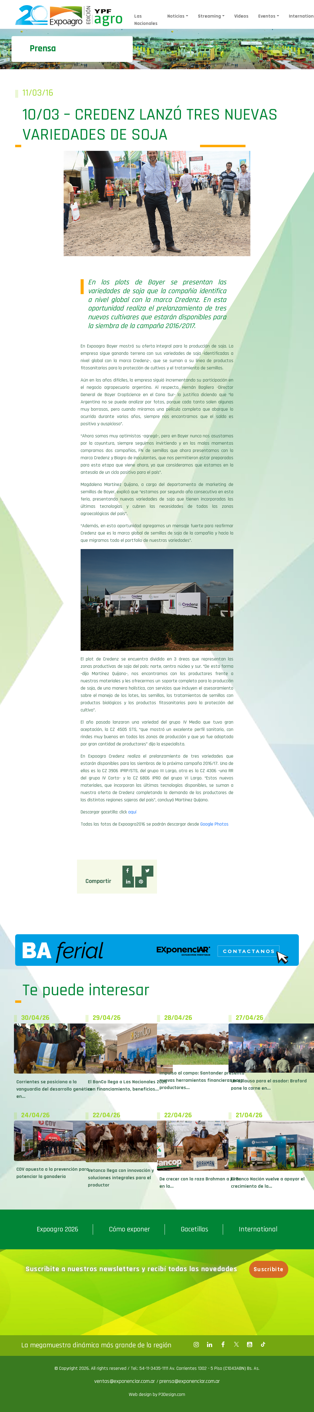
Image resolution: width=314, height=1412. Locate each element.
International (258, 1229)
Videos (241, 16)
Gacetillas (194, 1229)
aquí (132, 812)
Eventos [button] (267, 16)
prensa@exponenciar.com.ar (189, 1381)
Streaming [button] (209, 16)
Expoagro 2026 (57, 1229)
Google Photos (214, 824)
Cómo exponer (129, 1229)
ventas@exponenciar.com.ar (125, 1381)
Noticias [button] (176, 16)
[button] (127, 871)
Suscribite (269, 1269)
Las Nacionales (146, 20)
